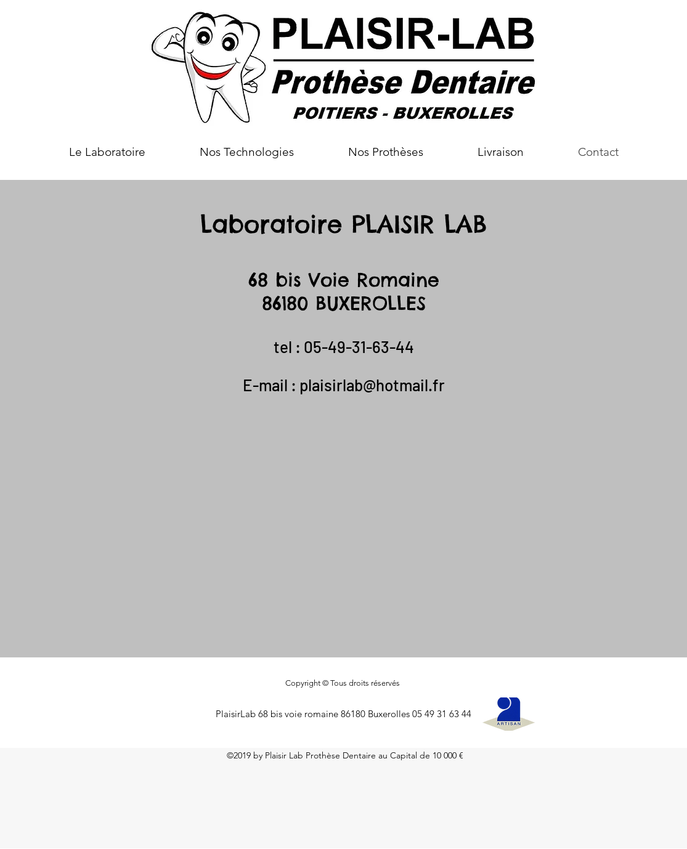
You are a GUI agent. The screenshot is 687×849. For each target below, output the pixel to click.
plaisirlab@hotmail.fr (372, 384)
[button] (247, 152)
